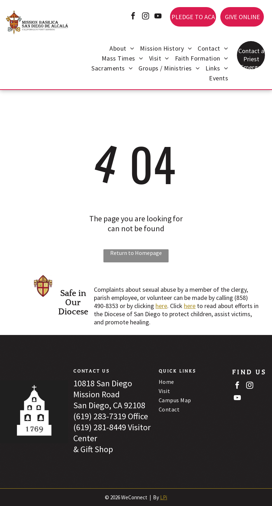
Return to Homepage (136, 252)
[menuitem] (122, 49)
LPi (163, 497)
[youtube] (158, 17)
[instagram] (145, 17)
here (161, 306)
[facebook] (133, 17)
